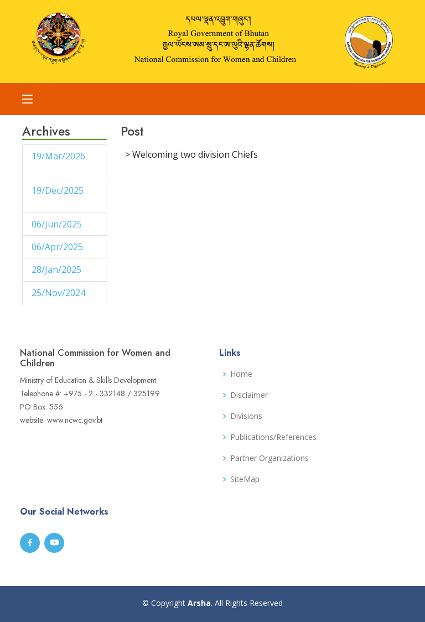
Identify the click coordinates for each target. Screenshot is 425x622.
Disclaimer (249, 395)
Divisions (246, 416)
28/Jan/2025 (58, 269)
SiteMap (245, 479)
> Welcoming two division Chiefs (191, 154)
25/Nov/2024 (58, 293)
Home (241, 374)
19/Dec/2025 (58, 190)
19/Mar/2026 (58, 156)
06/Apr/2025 (58, 247)
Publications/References (273, 437)
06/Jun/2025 (58, 224)
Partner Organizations (269, 458)
